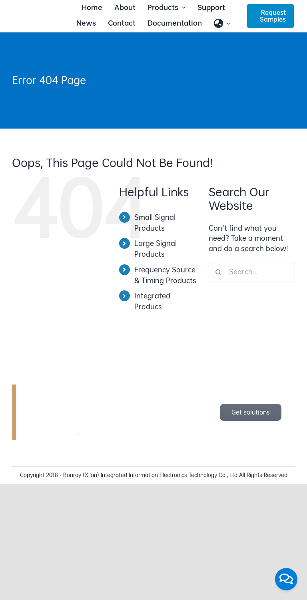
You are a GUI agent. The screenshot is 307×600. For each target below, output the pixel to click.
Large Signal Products (155, 249)
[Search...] (252, 272)
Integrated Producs (152, 301)
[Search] (219, 272)
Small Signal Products (154, 222)
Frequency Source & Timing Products (165, 275)
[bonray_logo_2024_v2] (36, 15)
